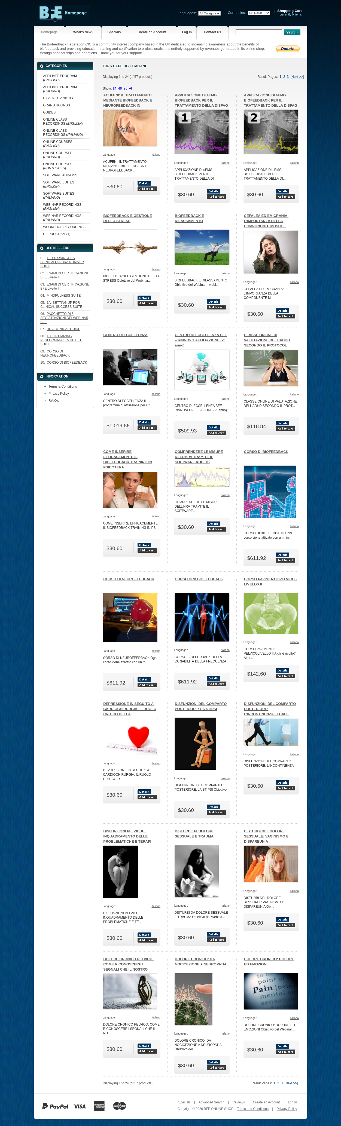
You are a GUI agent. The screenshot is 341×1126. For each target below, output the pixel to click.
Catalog (121, 66)
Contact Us (212, 32)
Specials (114, 32)
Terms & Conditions (62, 386)
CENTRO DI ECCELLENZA (125, 335)
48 (120, 88)
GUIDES (49, 112)
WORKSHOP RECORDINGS (64, 227)
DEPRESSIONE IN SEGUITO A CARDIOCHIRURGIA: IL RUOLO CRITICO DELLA (129, 709)
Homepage (49, 32)
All (130, 88)
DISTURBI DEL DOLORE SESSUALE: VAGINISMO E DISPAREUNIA (266, 836)
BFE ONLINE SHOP (218, 1109)
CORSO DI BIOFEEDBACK (266, 452)
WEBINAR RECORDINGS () (62, 207)
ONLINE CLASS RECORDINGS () (63, 121)
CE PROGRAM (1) (56, 234)
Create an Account (152, 32)
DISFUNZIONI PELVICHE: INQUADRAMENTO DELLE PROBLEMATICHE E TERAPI (127, 836)
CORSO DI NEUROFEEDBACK (128, 579)
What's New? (83, 32)
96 (125, 88)
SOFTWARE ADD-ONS (60, 175)
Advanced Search (211, 1102)
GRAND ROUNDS (56, 105)
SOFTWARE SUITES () (58, 184)
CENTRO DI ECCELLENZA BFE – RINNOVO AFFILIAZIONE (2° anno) (201, 340)
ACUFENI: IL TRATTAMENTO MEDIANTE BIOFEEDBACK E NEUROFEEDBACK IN (127, 100)
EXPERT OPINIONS (58, 98)
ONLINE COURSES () (57, 144)
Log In (187, 32)
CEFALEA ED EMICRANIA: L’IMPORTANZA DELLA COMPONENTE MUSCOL (266, 221)
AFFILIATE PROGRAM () (60, 78)
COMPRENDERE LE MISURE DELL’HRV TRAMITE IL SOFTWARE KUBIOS (199, 457)
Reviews (238, 1102)
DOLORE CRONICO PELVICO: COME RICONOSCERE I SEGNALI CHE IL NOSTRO (128, 964)
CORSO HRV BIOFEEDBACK (199, 579)
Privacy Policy (58, 393)
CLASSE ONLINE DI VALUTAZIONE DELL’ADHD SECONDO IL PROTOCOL (267, 340)
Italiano (140, 66)
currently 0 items (289, 12)
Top (106, 66)
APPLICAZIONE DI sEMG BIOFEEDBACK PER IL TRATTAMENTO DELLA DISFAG (201, 100)
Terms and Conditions (253, 1109)
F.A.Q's (53, 401)
